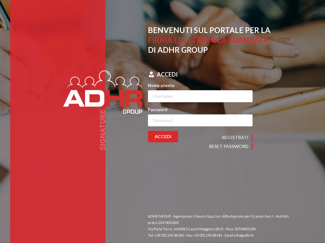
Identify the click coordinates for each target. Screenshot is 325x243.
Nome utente (161, 85)
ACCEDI (163, 136)
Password (157, 109)
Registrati (235, 137)
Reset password (229, 146)
